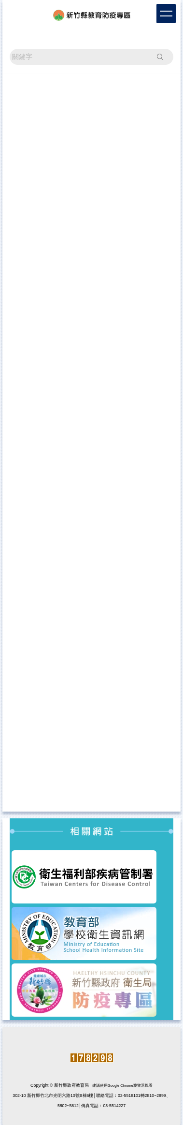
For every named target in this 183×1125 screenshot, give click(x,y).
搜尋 (160, 56)
